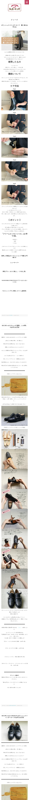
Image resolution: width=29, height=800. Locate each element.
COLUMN (10, 315)
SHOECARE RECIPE (12, 705)
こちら (19, 627)
